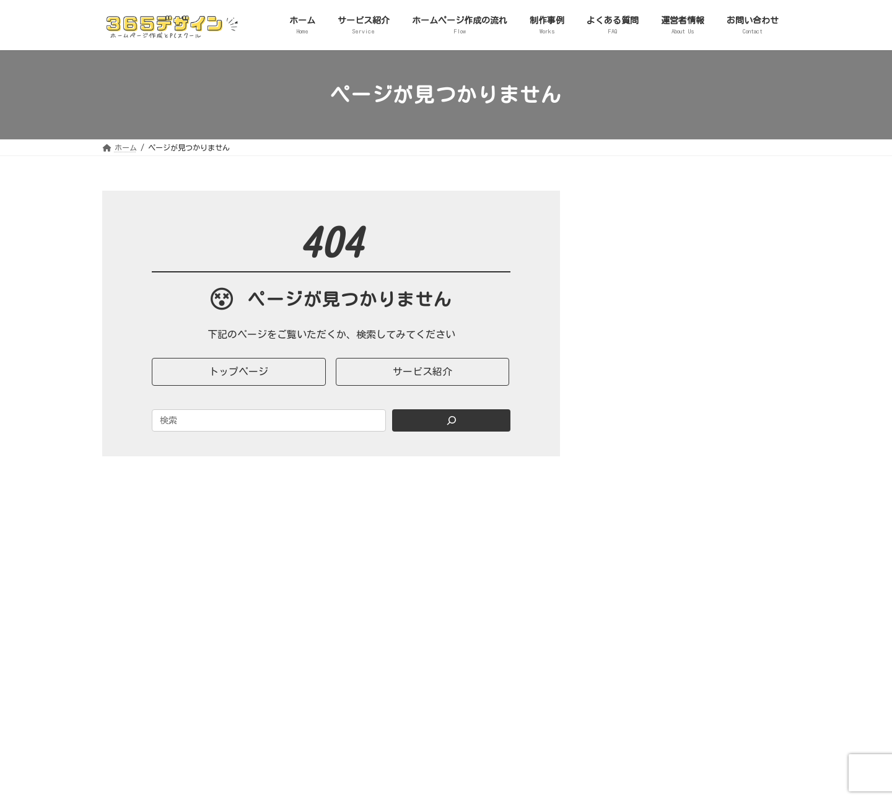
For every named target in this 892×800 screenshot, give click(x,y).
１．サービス (634, 265)
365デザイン (147, 672)
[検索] (758, 202)
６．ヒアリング (638, 543)
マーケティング (646, 415)
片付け (629, 457)
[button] (239, 372)
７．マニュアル (638, 564)
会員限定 (633, 500)
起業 (625, 436)
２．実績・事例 (638, 372)
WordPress (637, 307)
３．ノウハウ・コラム (651, 393)
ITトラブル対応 (646, 329)
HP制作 (630, 286)
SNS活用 (632, 350)
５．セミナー (634, 522)
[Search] (451, 420)
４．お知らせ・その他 (651, 479)
